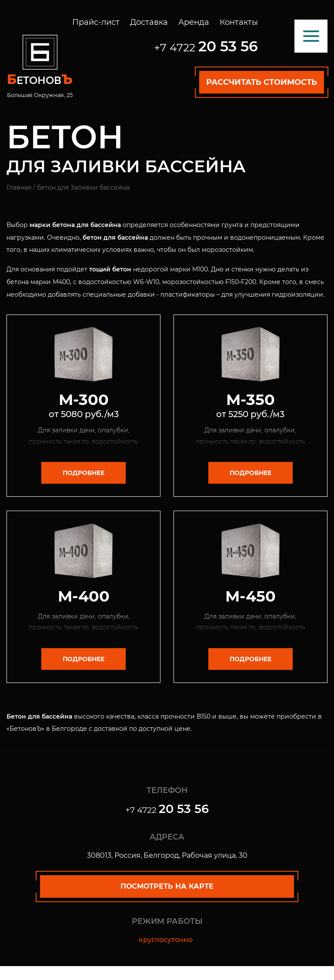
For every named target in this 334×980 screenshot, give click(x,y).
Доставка (149, 22)
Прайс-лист (96, 22)
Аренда (193, 22)
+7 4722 (206, 47)
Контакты (239, 22)
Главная (19, 187)
